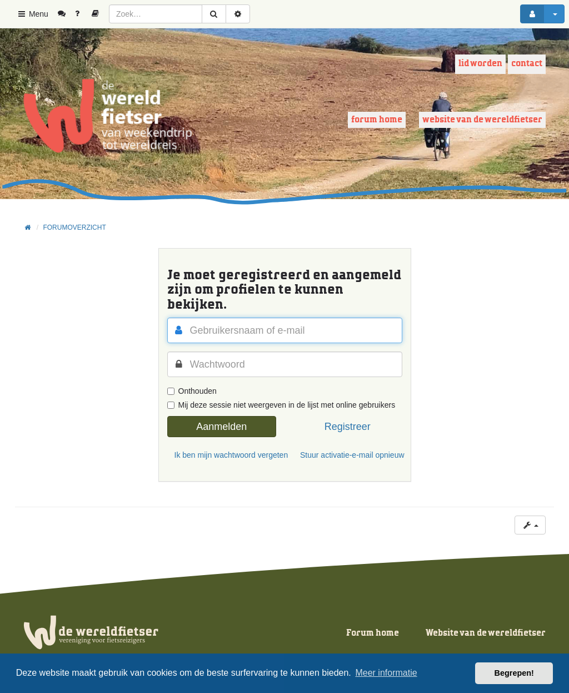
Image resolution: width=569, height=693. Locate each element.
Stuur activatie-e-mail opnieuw (351, 455)
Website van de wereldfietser (482, 120)
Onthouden (192, 391)
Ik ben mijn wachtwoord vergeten (225, 455)
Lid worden (480, 63)
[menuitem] (66, 14)
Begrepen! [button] (514, 673)
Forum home (376, 120)
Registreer (348, 426)
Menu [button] (32, 13)
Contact (526, 63)
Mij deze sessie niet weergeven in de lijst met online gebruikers (281, 404)
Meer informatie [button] (386, 672)
